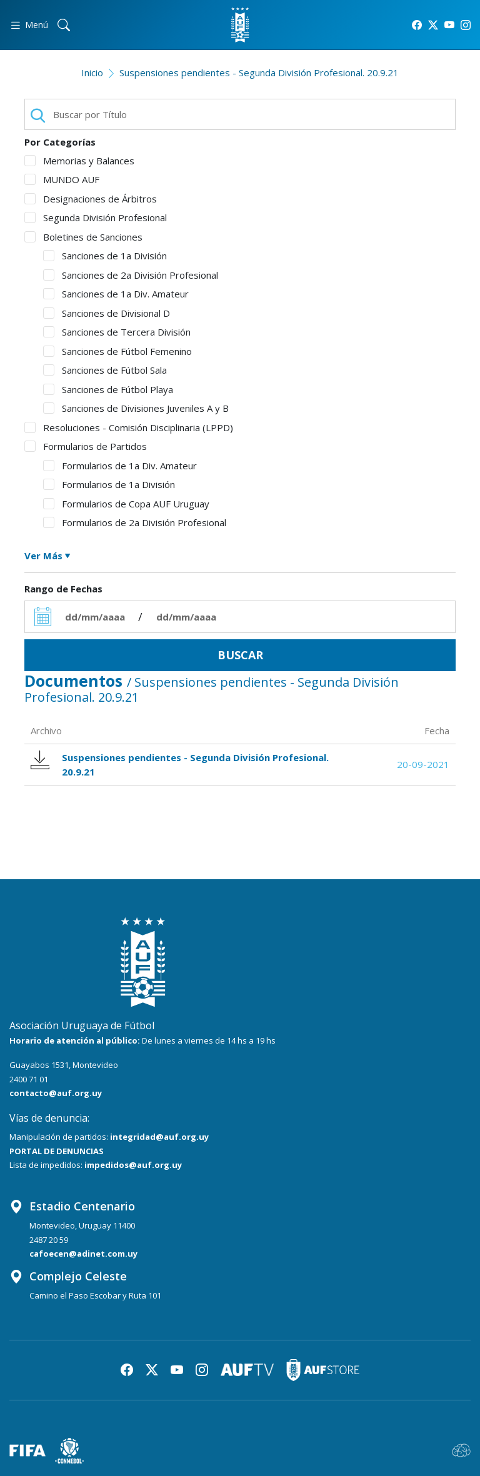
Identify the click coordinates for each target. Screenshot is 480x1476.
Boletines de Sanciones (83, 237)
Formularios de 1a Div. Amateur (120, 465)
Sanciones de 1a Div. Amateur (116, 293)
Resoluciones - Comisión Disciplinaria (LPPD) (128, 427)
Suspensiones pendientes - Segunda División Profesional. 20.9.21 (259, 72)
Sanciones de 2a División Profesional (130, 275)
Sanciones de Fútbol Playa (108, 389)
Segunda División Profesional (95, 217)
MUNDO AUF (61, 179)
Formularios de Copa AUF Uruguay (126, 503)
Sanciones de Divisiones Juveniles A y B (136, 408)
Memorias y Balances (79, 160)
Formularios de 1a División (109, 484)
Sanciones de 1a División (105, 255)
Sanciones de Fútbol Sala (105, 370)
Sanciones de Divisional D (106, 313)
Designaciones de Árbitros (90, 198)
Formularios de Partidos (85, 446)
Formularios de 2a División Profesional (134, 522)
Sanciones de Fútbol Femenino (117, 351)
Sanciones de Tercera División (117, 332)
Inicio (92, 72)
